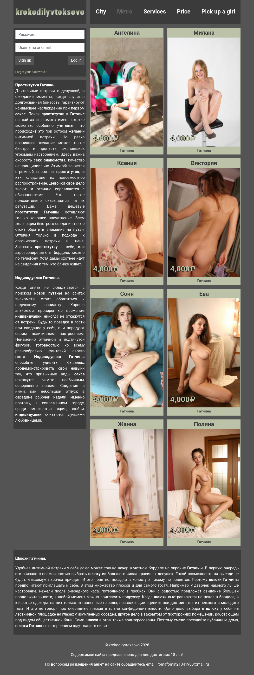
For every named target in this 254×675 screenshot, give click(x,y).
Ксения (127, 163)
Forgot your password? (31, 72)
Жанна (127, 424)
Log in (76, 60)
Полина (204, 424)
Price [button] (183, 11)
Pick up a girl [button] (218, 11)
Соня (127, 293)
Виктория (204, 163)
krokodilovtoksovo (50, 12)
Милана (204, 32)
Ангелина (127, 32)
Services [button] (154, 11)
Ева (204, 293)
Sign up (25, 60)
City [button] (101, 11)
